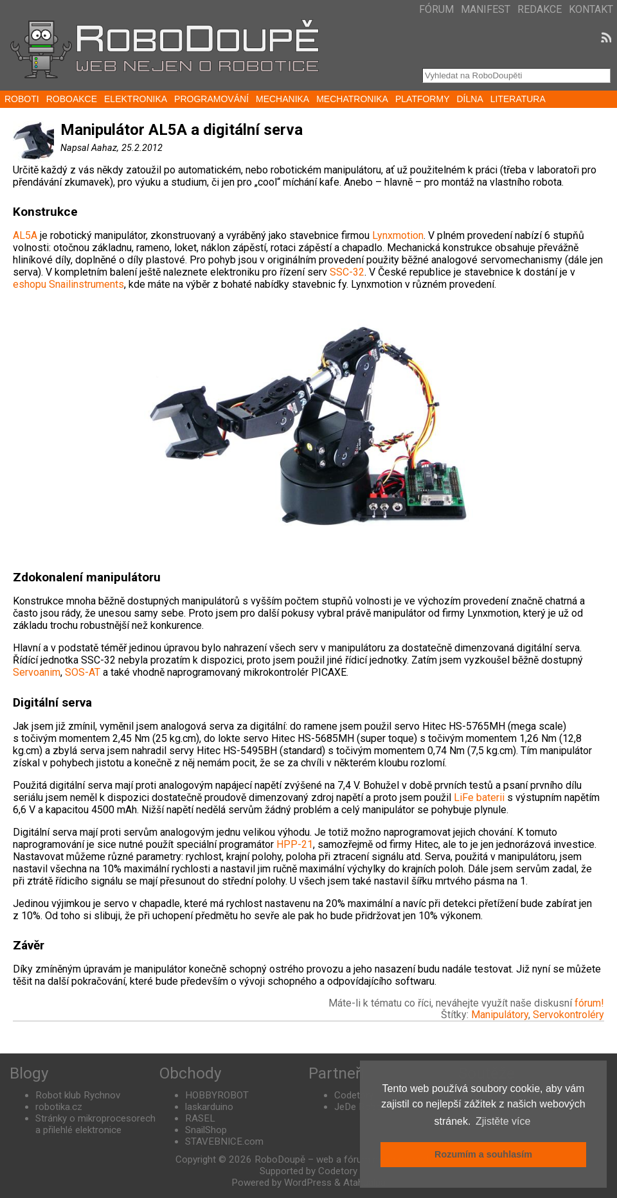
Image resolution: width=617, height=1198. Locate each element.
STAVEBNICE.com (224, 1141)
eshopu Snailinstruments (68, 284)
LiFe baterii (479, 797)
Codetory (353, 1095)
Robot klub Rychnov (77, 1095)
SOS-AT (82, 672)
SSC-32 (347, 272)
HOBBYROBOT (217, 1095)
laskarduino (209, 1107)
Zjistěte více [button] (503, 1121)
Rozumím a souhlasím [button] (483, 1154)
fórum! (589, 1003)
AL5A (25, 235)
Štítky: (456, 1015)
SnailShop (206, 1130)
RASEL (200, 1118)
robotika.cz (58, 1107)
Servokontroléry (568, 1015)
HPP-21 (294, 844)
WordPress (308, 1182)
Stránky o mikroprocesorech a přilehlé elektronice (95, 1124)
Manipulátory (499, 1015)
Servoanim (36, 672)
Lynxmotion (398, 235)
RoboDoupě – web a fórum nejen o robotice (348, 1159)
